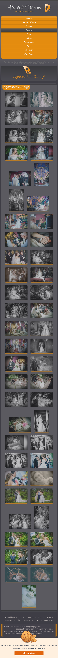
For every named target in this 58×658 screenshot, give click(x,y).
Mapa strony (48, 621)
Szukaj (37, 621)
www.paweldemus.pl (12, 632)
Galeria (27, 63)
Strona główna (9, 618)
